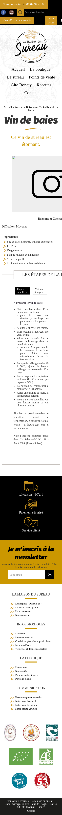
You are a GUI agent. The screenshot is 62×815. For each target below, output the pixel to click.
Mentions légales (23, 645)
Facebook (3, 12)
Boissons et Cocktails (37, 107)
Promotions (21, 667)
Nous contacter (22, 615)
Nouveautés (21, 671)
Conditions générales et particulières (33, 641)
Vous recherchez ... (37, 12)
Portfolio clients (23, 679)
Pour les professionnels (26, 675)
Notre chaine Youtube (26, 709)
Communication (31, 688)
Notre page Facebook (26, 701)
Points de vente (23, 611)
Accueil (8, 107)
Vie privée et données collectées (31, 649)
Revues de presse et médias (28, 697)
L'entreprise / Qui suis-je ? (28, 603)
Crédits (31, 811)
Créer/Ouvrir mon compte (17, 20)
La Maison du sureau (31, 594)
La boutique (31, 658)
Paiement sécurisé (24, 637)
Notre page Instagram (26, 705)
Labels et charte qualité (27, 607)
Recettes (18, 107)
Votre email (16, 575)
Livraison (20, 633)
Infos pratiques (31, 624)
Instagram (11, 12)
